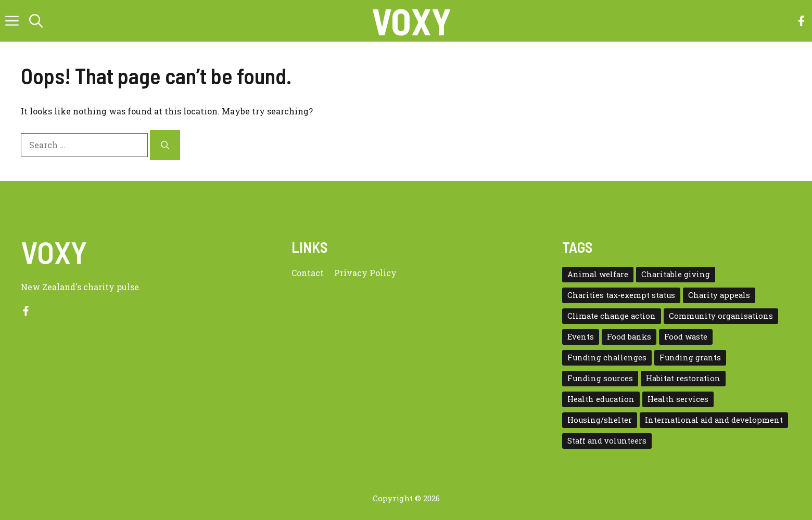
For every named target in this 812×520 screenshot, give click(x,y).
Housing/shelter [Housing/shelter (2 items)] (599, 420)
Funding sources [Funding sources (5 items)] (600, 378)
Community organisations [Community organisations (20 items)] (721, 316)
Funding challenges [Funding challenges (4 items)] (606, 357)
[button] (36, 21)
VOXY (411, 21)
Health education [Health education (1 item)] (601, 399)
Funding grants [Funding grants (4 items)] (690, 357)
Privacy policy (365, 272)
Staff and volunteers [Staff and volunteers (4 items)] (606, 441)
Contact (307, 272)
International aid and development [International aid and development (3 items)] (714, 420)
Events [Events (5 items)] (580, 337)
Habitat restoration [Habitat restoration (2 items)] (683, 378)
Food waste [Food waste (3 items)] (685, 337)
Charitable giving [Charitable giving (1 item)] (675, 274)
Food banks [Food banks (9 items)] (629, 337)
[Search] (165, 145)
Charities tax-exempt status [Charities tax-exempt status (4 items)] (621, 295)
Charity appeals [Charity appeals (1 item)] (719, 295)
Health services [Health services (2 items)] (678, 399)
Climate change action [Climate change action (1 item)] (611, 316)
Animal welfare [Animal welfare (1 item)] (597, 274)
